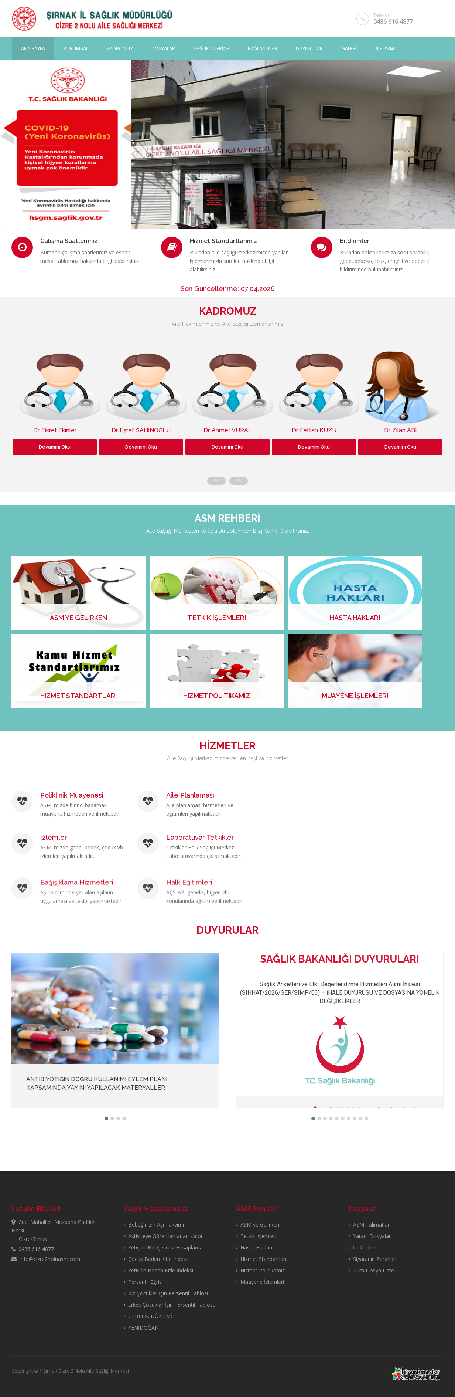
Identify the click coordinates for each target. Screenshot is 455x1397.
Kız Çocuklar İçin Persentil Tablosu (167, 1293)
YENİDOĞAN (141, 1327)
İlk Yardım (362, 1247)
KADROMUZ (120, 48)
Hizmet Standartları (261, 1258)
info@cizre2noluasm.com (45, 1258)
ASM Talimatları (370, 1224)
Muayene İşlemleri (260, 1281)
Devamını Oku (55, 447)
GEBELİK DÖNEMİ (148, 1316)
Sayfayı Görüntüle (64, 189)
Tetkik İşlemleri (256, 1235)
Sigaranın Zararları (372, 1258)
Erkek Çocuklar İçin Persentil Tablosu (170, 1304)
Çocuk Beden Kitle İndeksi (157, 1258)
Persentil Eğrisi (143, 1281)
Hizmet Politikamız (260, 1270)
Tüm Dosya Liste (371, 1270)
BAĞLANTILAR (262, 48)
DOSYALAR (163, 48)
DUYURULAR (309, 48)
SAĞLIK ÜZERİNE (211, 48)
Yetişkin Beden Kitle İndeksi (158, 1270)
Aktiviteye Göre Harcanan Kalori (164, 1235)
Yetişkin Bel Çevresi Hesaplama (163, 1247)
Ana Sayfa (33, 48)
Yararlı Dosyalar (370, 1235)
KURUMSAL (76, 48)
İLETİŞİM (385, 48)
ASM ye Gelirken (257, 1224)
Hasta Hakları (254, 1247)
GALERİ (349, 48)
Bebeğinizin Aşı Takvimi (154, 1224)
